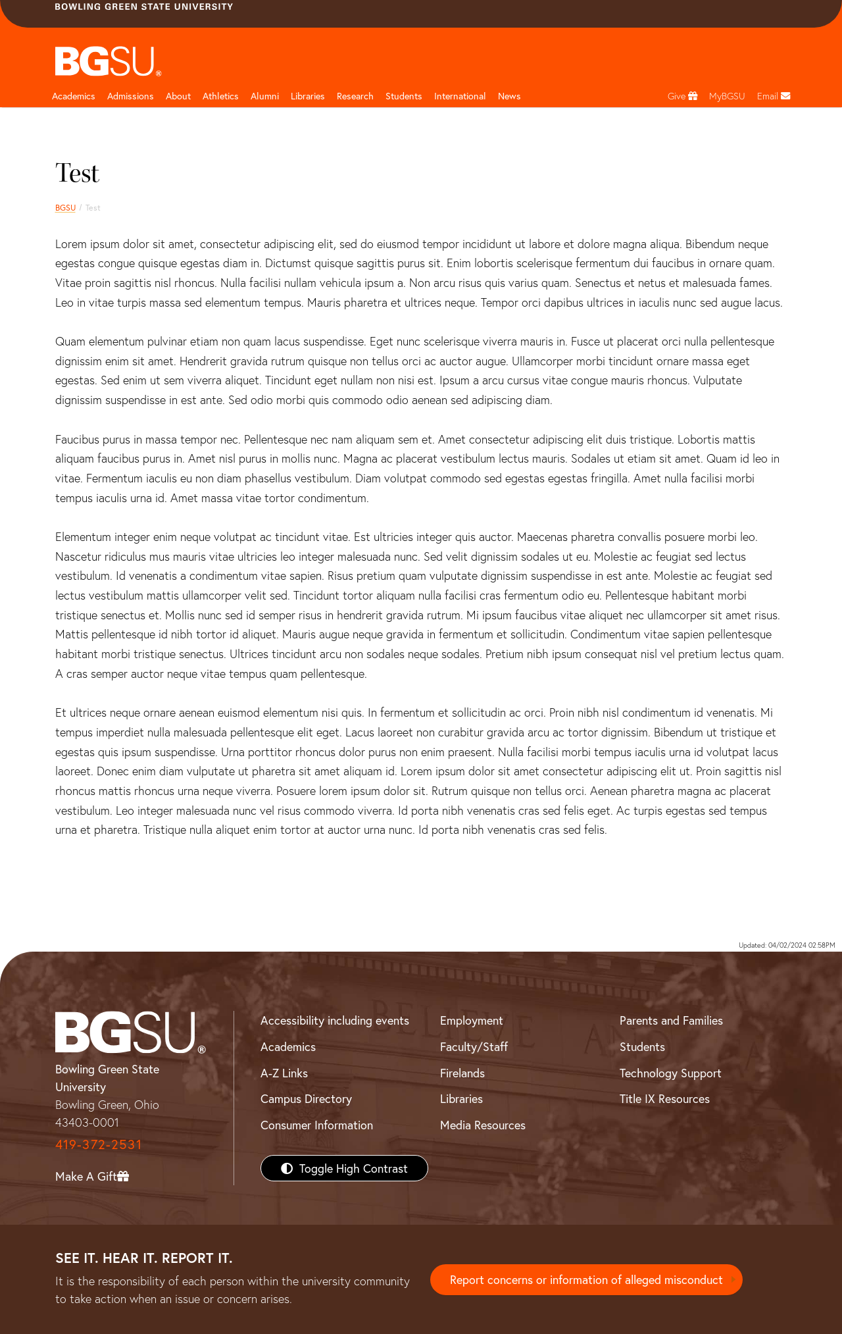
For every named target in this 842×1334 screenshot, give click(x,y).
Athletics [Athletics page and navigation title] (221, 96)
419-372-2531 (98, 1144)
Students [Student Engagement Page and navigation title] (403, 96)
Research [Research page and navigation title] (355, 96)
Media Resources (483, 1125)
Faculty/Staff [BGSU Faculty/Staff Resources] (474, 1046)
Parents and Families (671, 1020)
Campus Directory (306, 1098)
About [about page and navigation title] (178, 96)
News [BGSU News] (509, 96)
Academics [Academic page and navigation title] (73, 96)
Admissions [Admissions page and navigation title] (130, 96)
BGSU (65, 207)
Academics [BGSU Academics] (288, 1046)
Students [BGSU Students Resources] (642, 1046)
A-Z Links (284, 1073)
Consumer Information (316, 1125)
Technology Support (671, 1073)
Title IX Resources (665, 1098)
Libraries (308, 96)
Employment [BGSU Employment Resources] (471, 1020)
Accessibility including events (334, 1020)
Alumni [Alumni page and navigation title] (265, 96)
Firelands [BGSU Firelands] (462, 1073)
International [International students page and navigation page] (460, 96)
